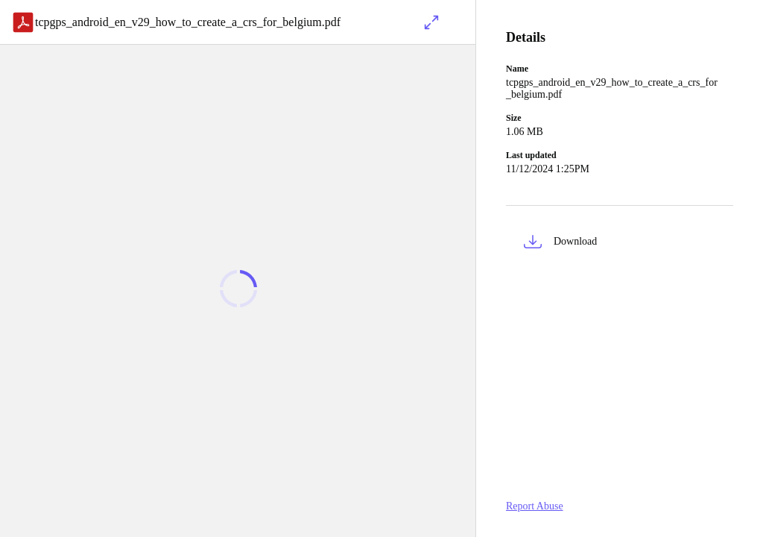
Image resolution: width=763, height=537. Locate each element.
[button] (619, 244)
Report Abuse (534, 506)
